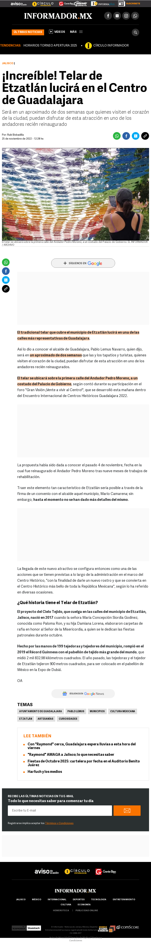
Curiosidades (68, 719)
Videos (57, 32)
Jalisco (7, 63)
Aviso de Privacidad (59, 938)
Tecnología (98, 900)
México (36, 900)
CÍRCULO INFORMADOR (111, 45)
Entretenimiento (124, 900)
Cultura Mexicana (122, 711)
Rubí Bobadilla (15, 135)
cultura (66, 905)
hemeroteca (61, 911)
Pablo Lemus (75, 711)
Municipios (97, 711)
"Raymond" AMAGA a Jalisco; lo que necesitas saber (71, 755)
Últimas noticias (28, 32)
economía (84, 905)
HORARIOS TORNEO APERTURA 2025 (50, 45)
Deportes (79, 900)
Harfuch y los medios (45, 772)
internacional (57, 900)
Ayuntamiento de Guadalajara (40, 711)
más (76, 32)
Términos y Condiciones (59, 823)
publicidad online (87, 911)
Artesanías (45, 719)
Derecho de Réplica (80, 938)
